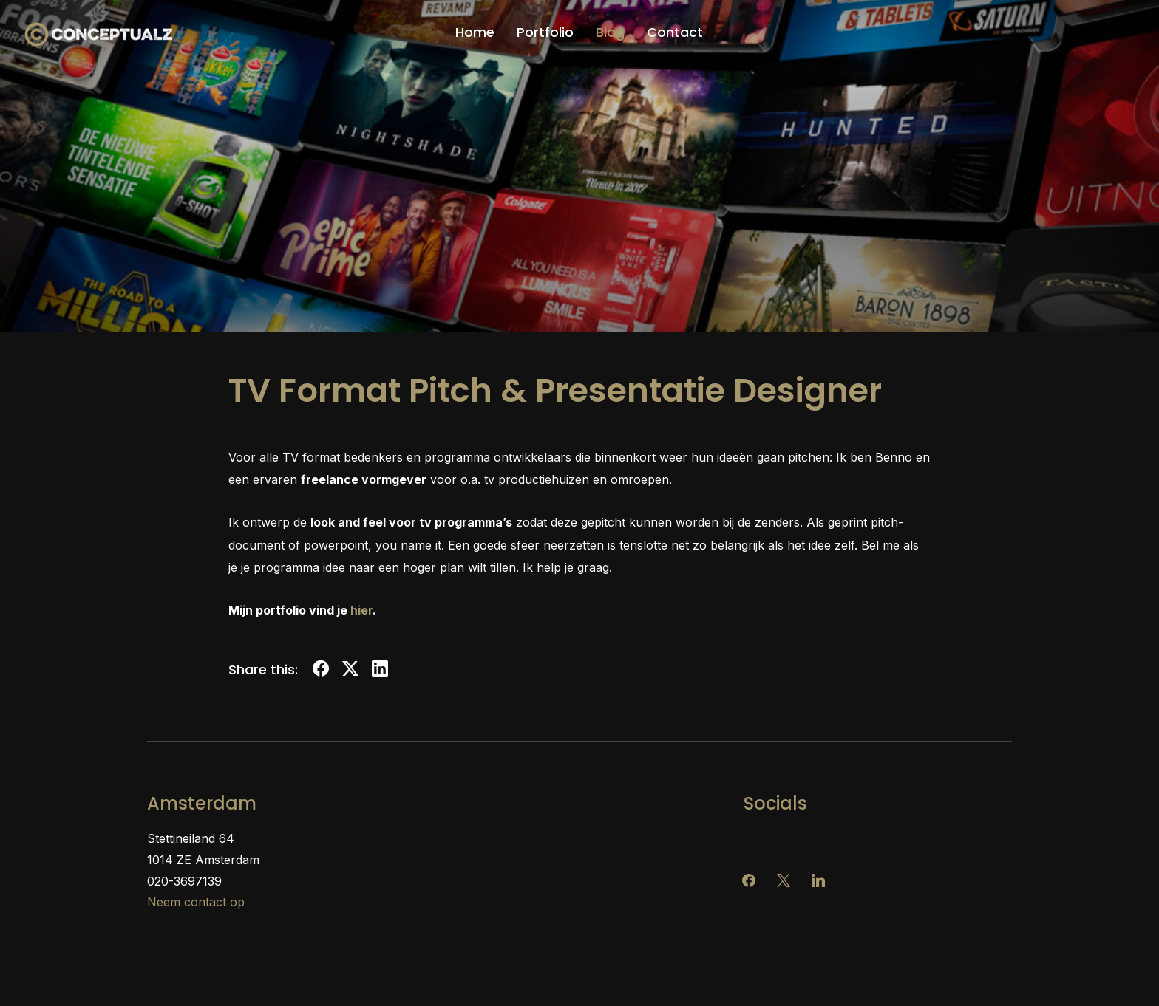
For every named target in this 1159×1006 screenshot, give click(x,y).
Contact (675, 32)
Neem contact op (196, 901)
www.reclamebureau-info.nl (822, 838)
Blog (610, 32)
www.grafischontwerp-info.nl (825, 859)
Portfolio (545, 32)
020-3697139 (184, 881)
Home (474, 32)
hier (361, 610)
